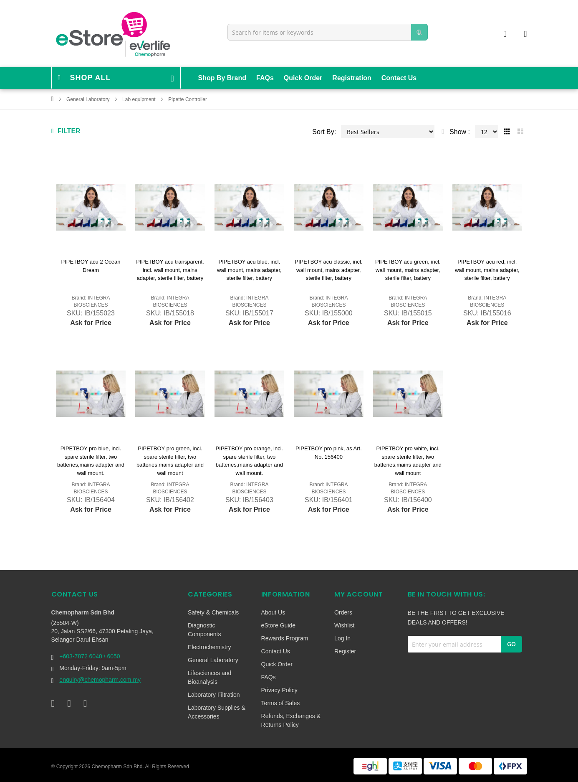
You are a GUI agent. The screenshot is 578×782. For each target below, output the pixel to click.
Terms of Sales (280, 703)
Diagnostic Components (204, 629)
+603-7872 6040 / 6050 (89, 656)
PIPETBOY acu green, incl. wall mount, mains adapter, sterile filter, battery (408, 270)
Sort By (323, 131)
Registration (351, 77)
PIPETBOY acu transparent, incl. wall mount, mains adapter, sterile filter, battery (170, 270)
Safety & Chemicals (213, 612)
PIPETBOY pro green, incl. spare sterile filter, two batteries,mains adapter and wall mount (170, 460)
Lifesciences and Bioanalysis (209, 677)
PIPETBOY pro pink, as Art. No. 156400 (328, 452)
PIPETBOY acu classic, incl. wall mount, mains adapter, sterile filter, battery (328, 270)
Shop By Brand (222, 77)
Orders (343, 612)
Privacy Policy (279, 690)
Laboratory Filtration (214, 694)
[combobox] (327, 32)
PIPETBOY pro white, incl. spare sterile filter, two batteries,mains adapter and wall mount (408, 460)
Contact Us (398, 77)
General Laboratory (88, 99)
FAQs (265, 77)
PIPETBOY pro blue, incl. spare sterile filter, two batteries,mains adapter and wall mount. (90, 460)
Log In (342, 638)
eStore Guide (278, 625)
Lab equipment (139, 99)
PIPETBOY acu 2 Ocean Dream (90, 266)
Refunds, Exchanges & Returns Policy (291, 720)
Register (345, 651)
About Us (273, 612)
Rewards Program (284, 638)
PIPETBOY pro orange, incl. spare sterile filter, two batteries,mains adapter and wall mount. (249, 460)
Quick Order (303, 77)
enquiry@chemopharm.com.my (100, 679)
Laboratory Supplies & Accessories (216, 712)
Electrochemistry (209, 647)
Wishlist (344, 625)
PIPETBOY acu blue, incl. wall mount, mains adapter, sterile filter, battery (249, 270)
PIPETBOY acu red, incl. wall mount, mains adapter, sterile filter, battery (487, 270)
